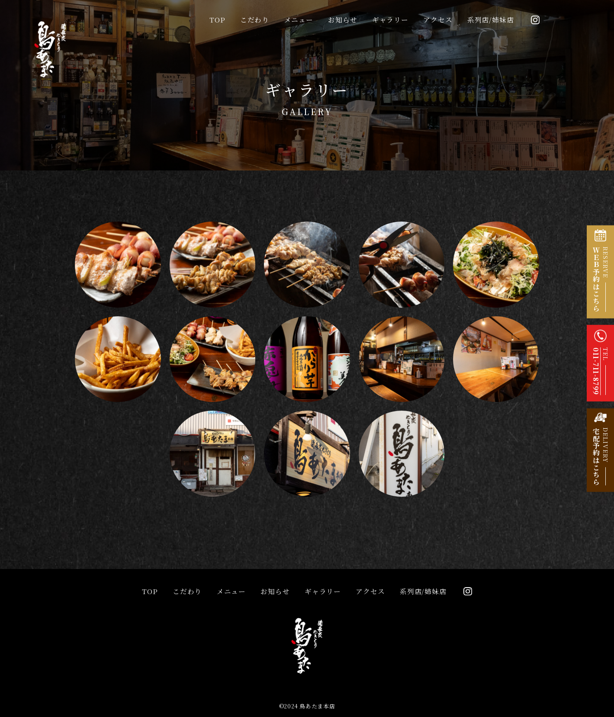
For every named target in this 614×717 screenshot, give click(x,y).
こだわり (254, 20)
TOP (217, 20)
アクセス (437, 20)
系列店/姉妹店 (490, 20)
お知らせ (342, 20)
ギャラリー (390, 20)
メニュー (298, 20)
